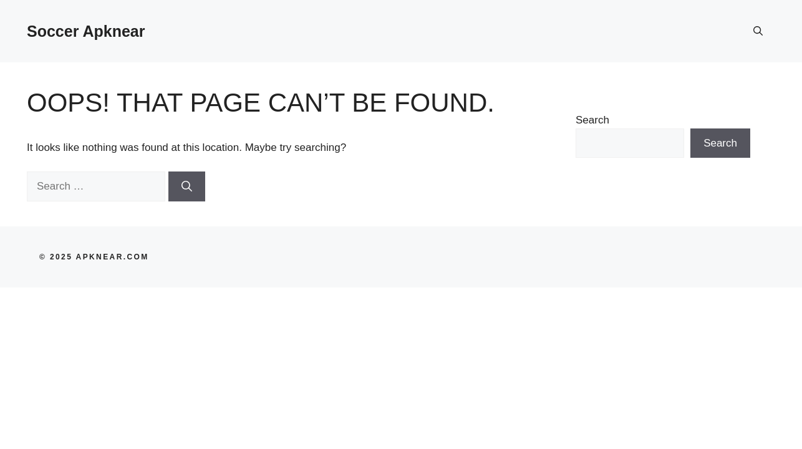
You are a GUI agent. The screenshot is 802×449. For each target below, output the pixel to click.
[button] (758, 31)
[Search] (186, 186)
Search (592, 120)
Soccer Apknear (86, 31)
